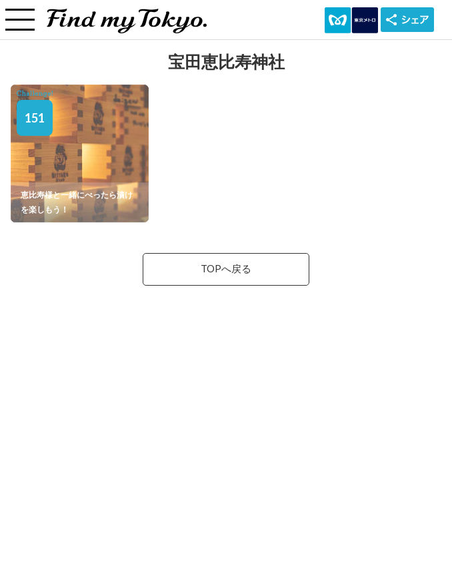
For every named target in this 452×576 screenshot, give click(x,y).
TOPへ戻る (226, 268)
